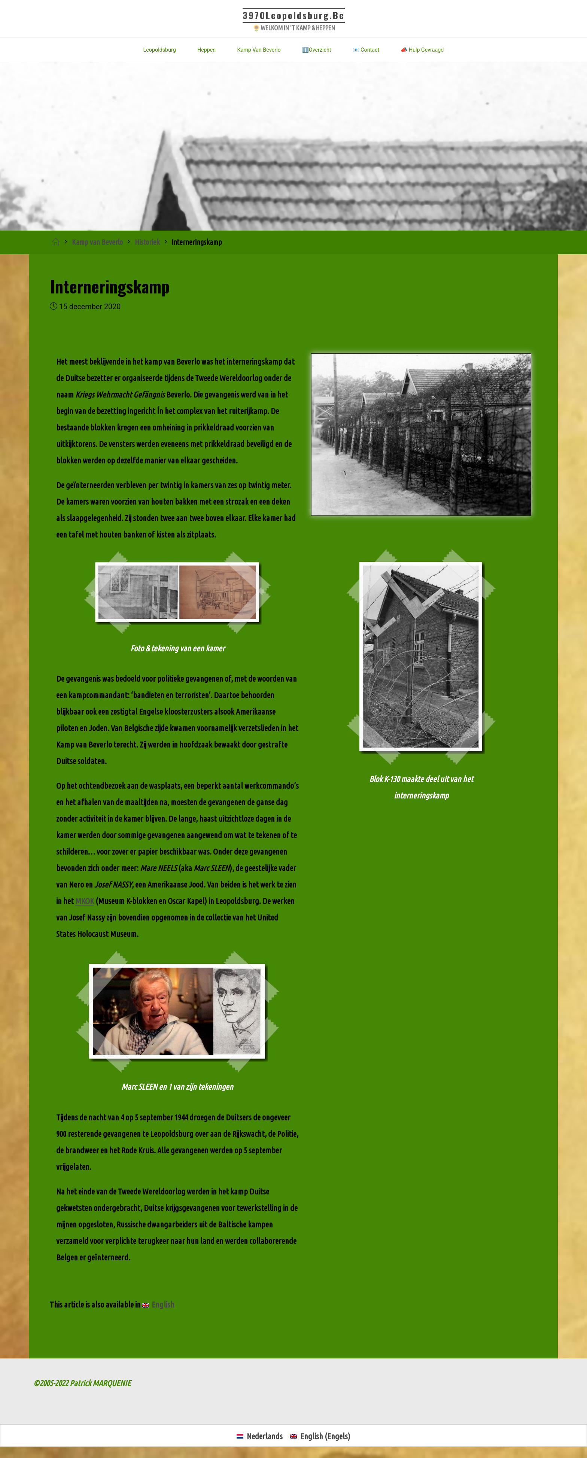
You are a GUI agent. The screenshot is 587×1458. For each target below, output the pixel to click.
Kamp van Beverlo (97, 242)
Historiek (147, 242)
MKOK (84, 901)
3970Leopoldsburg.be (294, 15)
